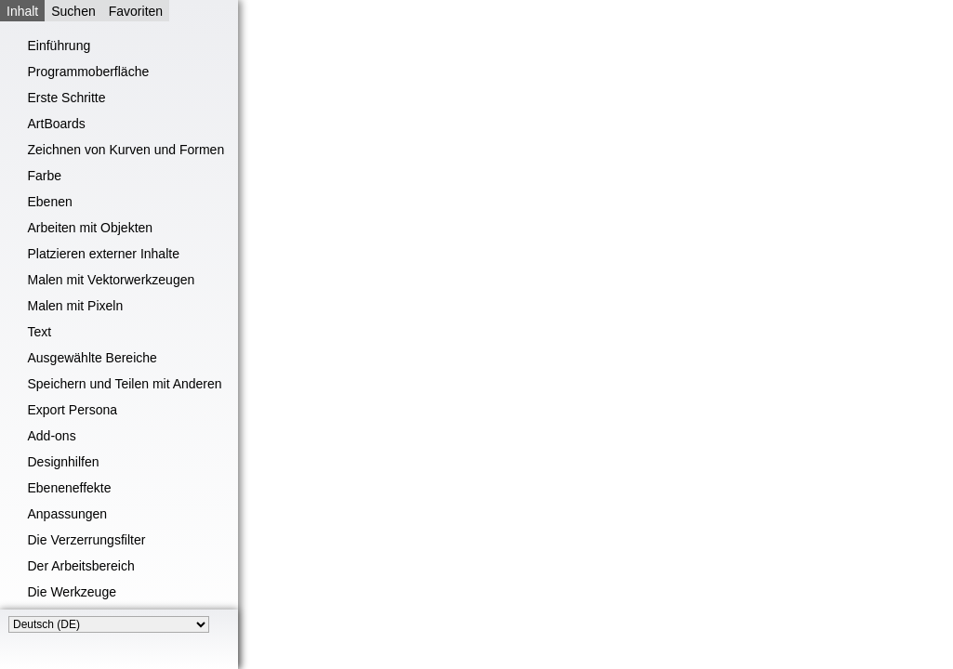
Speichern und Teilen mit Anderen (125, 383)
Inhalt (22, 11)
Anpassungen (68, 513)
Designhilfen (63, 461)
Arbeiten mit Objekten (90, 227)
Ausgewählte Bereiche (92, 357)
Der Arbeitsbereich (81, 565)
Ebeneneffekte (70, 487)
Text (40, 331)
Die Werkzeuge (72, 591)
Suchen (73, 11)
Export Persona (73, 409)
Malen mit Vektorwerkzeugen (111, 279)
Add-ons (52, 435)
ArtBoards (57, 123)
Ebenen (50, 201)
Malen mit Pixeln (76, 305)
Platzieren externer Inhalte (103, 253)
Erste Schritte (67, 97)
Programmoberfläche (89, 71)
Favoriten (136, 11)
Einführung (59, 45)
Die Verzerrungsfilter (87, 539)
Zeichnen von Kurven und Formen (126, 149)
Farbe (45, 175)
